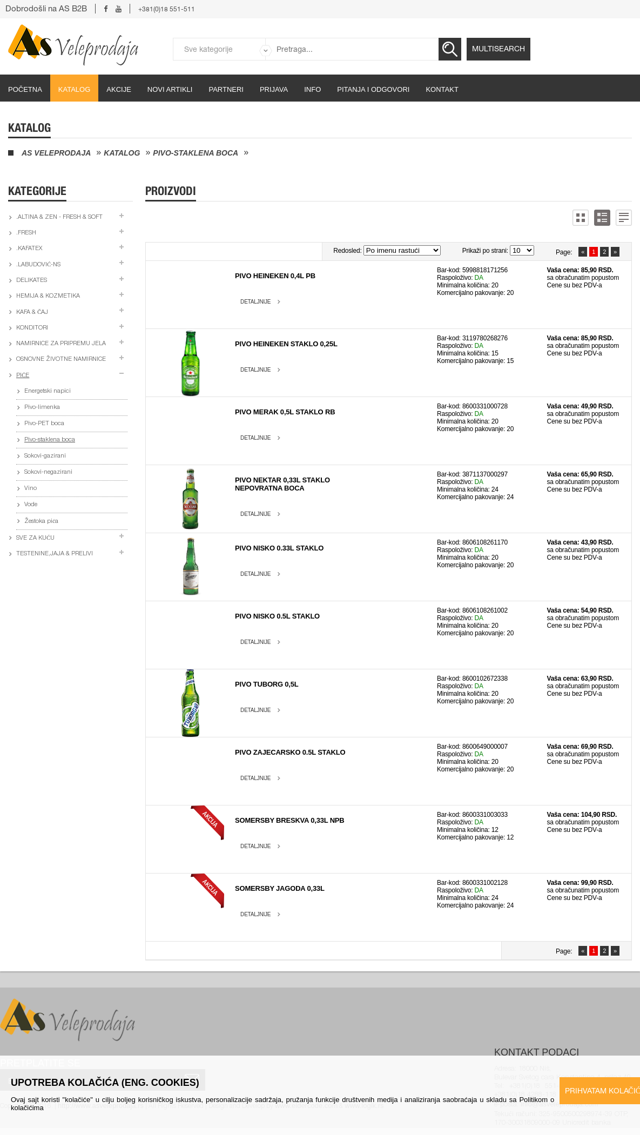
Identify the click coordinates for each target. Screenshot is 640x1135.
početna (25, 89)
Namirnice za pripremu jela (61, 344)
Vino (30, 489)
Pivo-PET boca (44, 424)
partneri (226, 89)
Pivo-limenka (42, 408)
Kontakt (442, 89)
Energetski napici (47, 391)
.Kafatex (29, 249)
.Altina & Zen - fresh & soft (59, 217)
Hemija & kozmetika (48, 296)
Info (312, 89)
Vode (30, 505)
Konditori (32, 328)
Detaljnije (255, 302)
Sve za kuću (35, 538)
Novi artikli (170, 89)
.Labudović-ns (38, 265)
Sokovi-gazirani (45, 456)
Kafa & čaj (32, 312)
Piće (22, 376)
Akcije (118, 89)
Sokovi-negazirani (48, 472)
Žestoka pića (41, 522)
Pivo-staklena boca (195, 153)
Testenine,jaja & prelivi (54, 554)
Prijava (274, 89)
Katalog (74, 89)
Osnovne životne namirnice (61, 359)
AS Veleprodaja (56, 153)
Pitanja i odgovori (373, 89)
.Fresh (26, 233)
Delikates (31, 281)
